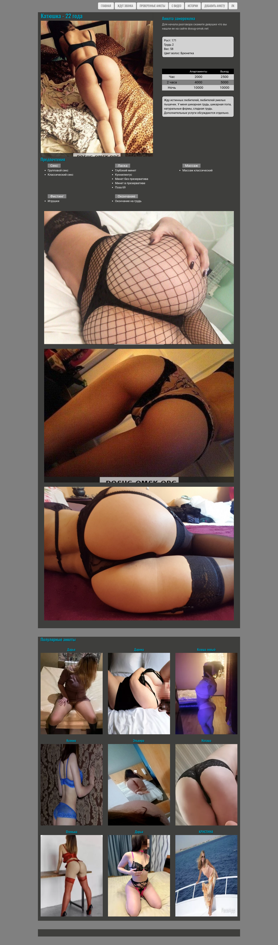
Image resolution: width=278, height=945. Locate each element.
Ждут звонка (125, 6)
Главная (106, 6)
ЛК (232, 6)
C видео (176, 6)
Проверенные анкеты (152, 6)
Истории (193, 6)
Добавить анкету (214, 6)
